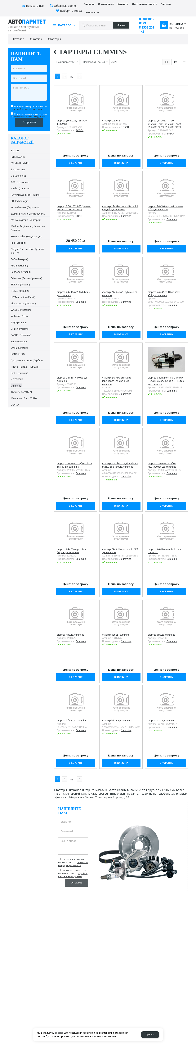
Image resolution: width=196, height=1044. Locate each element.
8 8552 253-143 (147, 29)
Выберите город (71, 10)
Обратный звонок (65, 5)
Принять (150, 1034)
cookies (59, 1032)
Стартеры (54, 39)
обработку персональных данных (29, 116)
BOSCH (79, 127)
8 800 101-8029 (146, 21)
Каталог (18, 39)
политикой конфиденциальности (26, 109)
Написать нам (35, 5)
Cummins (36, 39)
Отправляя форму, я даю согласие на (29, 115)
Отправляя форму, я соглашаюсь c (29, 107)
